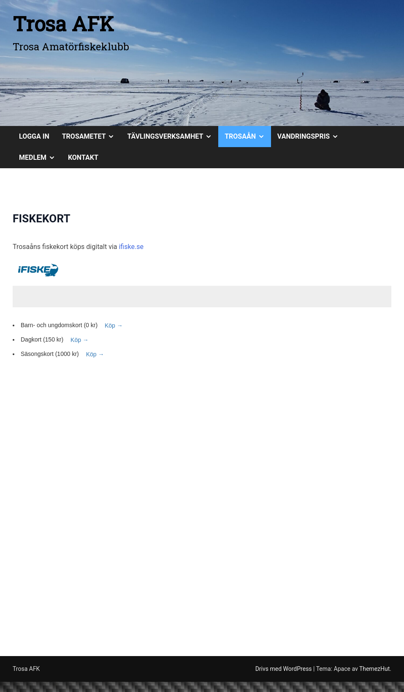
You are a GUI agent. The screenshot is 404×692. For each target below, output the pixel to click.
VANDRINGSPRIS (311, 136)
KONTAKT (83, 157)
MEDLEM (40, 157)
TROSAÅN (248, 136)
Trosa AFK (63, 23)
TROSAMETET (91, 136)
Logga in (34, 136)
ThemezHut (374, 668)
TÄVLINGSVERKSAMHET (172, 136)
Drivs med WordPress (284, 668)
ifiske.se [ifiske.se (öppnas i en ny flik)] (131, 247)
